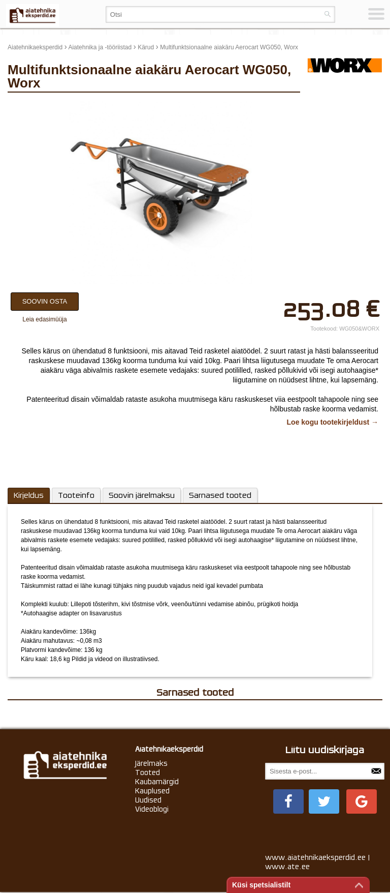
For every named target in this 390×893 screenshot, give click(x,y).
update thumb (328, 105)
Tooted (147, 772)
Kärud (146, 47)
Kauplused (152, 791)
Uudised (148, 800)
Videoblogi (152, 809)
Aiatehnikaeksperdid (35, 47)
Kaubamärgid (157, 782)
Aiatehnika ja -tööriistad (100, 47)
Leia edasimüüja (44, 319)
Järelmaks (151, 763)
